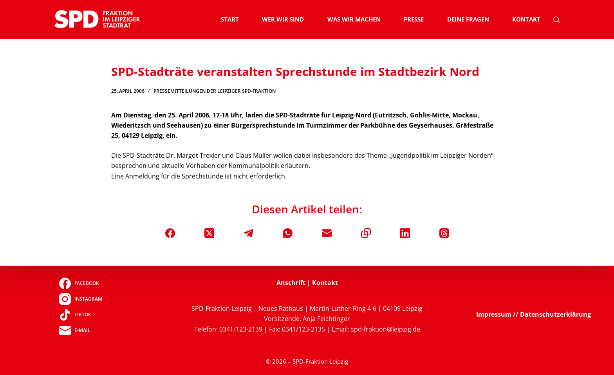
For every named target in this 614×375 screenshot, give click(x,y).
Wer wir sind (283, 19)
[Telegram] (248, 233)
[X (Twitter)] (209, 233)
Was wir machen (354, 19)
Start (230, 19)
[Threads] (444, 233)
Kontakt (526, 19)
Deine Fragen (468, 19)
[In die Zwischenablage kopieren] (366, 233)
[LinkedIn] (405, 233)
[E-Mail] (326, 233)
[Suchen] (556, 19)
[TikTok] (80, 315)
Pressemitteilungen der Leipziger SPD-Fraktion (215, 91)
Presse (414, 19)
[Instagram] (80, 299)
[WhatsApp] (287, 233)
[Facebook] (170, 233)
